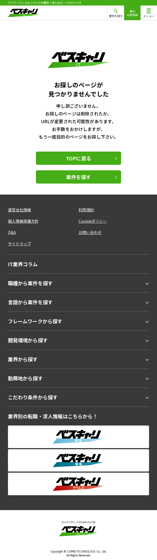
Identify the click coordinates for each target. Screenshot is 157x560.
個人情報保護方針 (23, 221)
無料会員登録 (132, 13)
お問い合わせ (90, 232)
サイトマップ (19, 243)
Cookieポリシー (92, 221)
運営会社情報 (19, 209)
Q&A (12, 232)
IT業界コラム (23, 264)
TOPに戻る (78, 158)
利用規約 (86, 209)
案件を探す (78, 177)
